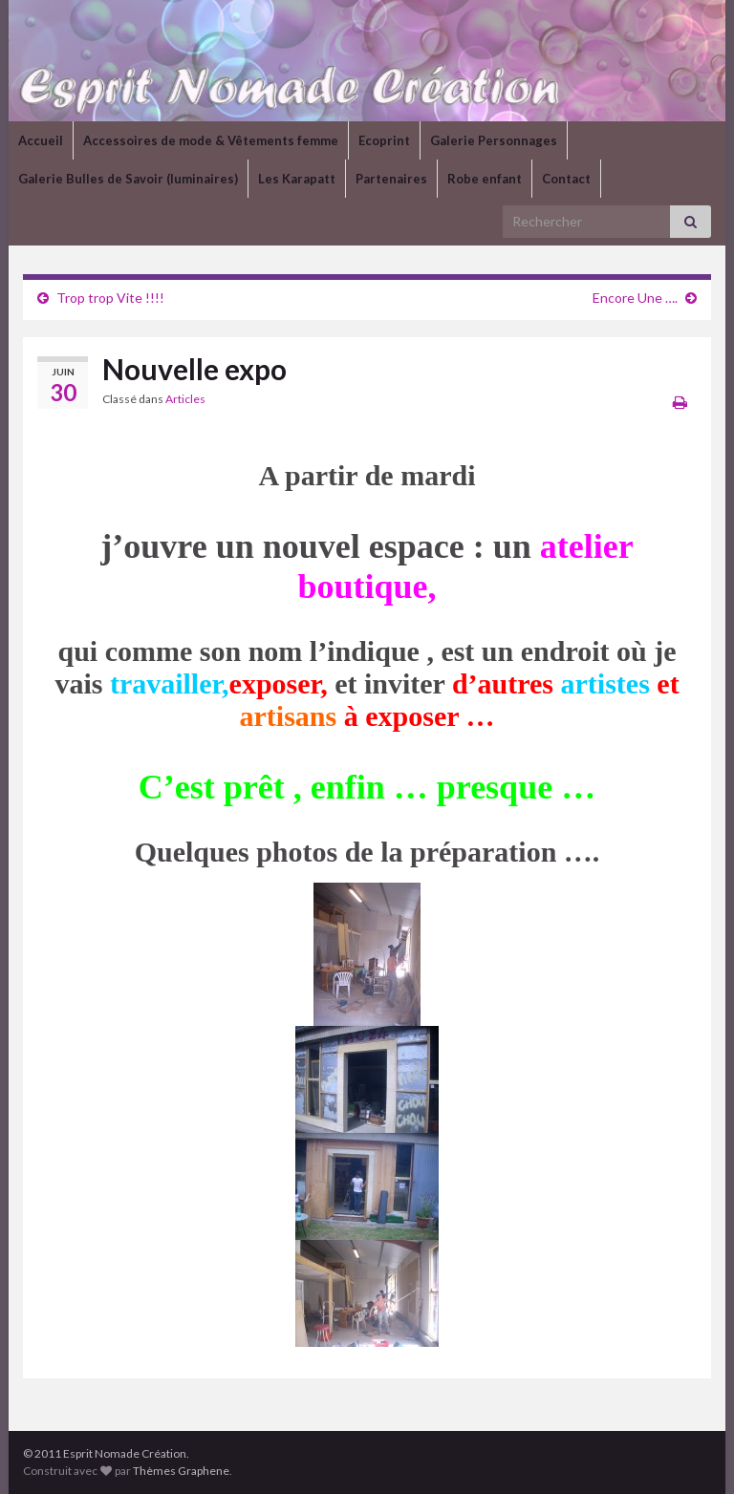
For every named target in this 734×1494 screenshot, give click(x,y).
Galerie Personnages (493, 140)
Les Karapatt (296, 178)
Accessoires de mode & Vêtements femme (210, 140)
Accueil (40, 140)
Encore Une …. (635, 297)
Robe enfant (484, 178)
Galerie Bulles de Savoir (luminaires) (128, 178)
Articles (185, 399)
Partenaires (391, 178)
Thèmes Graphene (181, 1470)
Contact (566, 178)
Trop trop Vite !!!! (110, 297)
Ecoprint (384, 140)
